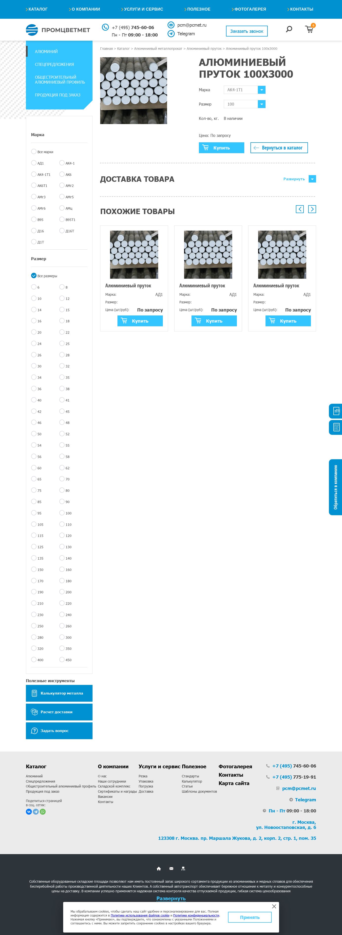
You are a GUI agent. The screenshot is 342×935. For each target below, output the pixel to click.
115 (40, 535)
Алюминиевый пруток (204, 48)
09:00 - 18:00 (135, 34)
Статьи (187, 786)
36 (39, 389)
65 (39, 479)
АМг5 (70, 197)
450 (69, 660)
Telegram (186, 33)
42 (39, 411)
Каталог (38, 9)
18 (68, 321)
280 (40, 637)
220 (69, 603)
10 (39, 298)
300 (69, 637)
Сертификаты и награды (117, 791)
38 (68, 389)
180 (69, 581)
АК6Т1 (42, 185)
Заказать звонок (246, 31)
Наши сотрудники (112, 781)
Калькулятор (192, 781)
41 (68, 400)
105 (40, 524)
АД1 (41, 163)
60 (39, 468)
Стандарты (190, 776)
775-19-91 (294, 777)
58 (68, 457)
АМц (69, 208)
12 (68, 298)
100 (69, 513)
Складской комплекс (114, 786)
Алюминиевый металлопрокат (158, 48)
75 (39, 490)
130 (69, 547)
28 (68, 355)
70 (68, 479)
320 (40, 648)
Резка (143, 776)
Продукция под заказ (57, 94)
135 (40, 558)
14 (39, 310)
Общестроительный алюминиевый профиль (60, 79)
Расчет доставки (52, 712)
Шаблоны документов (199, 791)
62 (68, 468)
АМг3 (42, 197)
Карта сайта (234, 783)
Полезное (198, 9)
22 (68, 332)
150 (40, 570)
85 (39, 502)
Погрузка (146, 786)
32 (68, 366)
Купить (216, 147)
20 (39, 332)
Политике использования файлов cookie (140, 915)
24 (39, 344)
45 (68, 411)
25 (68, 344)
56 (39, 457)
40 (39, 400)
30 (39, 366)
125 (40, 547)
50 (39, 434)
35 (68, 377)
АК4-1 (70, 163)
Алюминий (46, 51)
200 (69, 592)
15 (68, 310)
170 (40, 581)
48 (68, 423)
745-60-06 (133, 27)
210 (40, 603)
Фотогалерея (250, 9)
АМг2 (70, 185)
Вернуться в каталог (282, 147)
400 (40, 660)
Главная (106, 48)
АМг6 (42, 208)
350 (69, 648)
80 (68, 490)
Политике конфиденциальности (196, 915)
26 (39, 355)
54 (39, 445)
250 (40, 626)
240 (69, 615)
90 (68, 502)
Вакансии (105, 796)
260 (69, 626)
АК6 (69, 174)
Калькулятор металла (57, 693)
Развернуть (294, 178)
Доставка (146, 791)
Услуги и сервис (143, 9)
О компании (86, 9)
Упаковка (146, 781)
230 (40, 615)
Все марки (45, 152)
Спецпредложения (54, 64)
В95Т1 (71, 220)
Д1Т (41, 242)
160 (69, 570)
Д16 (41, 231)
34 (39, 377)
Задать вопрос (50, 730)
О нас (102, 776)
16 (39, 321)
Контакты (301, 9)
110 (69, 524)
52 (68, 434)
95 (39, 513)
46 (39, 423)
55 (68, 445)
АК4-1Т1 (44, 174)
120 (69, 535)
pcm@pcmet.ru (191, 25)
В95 (40, 220)
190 (40, 592)
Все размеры (47, 276)
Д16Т (70, 231)
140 (69, 558)
